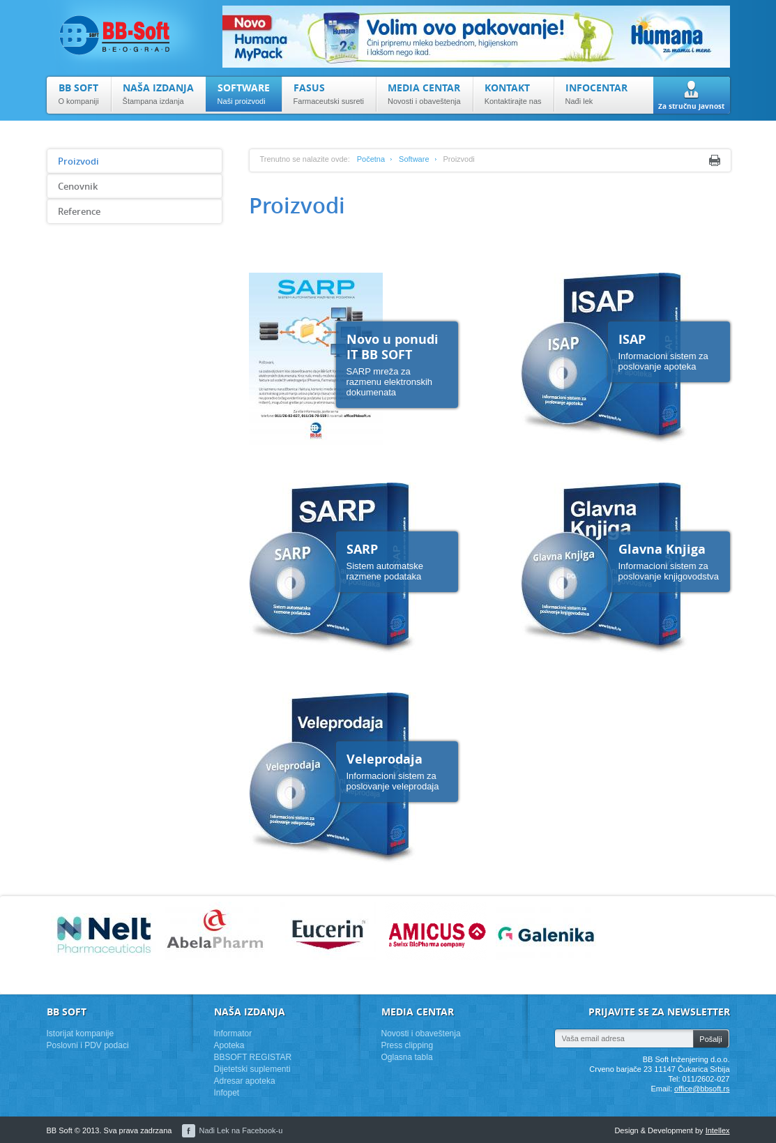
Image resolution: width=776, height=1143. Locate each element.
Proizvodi (78, 161)
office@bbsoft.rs (701, 1088)
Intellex (718, 1130)
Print (714, 160)
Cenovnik (78, 186)
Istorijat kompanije (80, 1033)
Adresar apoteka (244, 1081)
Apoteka (229, 1045)
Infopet (227, 1093)
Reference (79, 211)
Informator (233, 1033)
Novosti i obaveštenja (421, 1033)
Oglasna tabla (407, 1057)
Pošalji (710, 1039)
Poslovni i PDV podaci (88, 1045)
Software (414, 159)
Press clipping (407, 1045)
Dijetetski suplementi (252, 1069)
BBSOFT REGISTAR (253, 1057)
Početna (371, 159)
